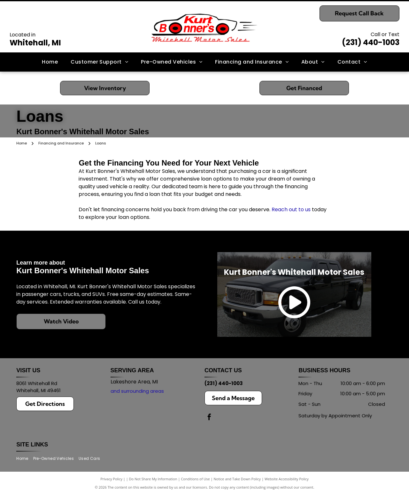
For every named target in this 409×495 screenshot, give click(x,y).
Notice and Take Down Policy (237, 478)
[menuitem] (49, 62)
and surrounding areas (137, 391)
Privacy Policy (111, 478)
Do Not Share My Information (153, 478)
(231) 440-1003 (370, 42)
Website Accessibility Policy (287, 478)
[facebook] (209, 417)
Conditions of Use (195, 478)
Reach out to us (291, 209)
